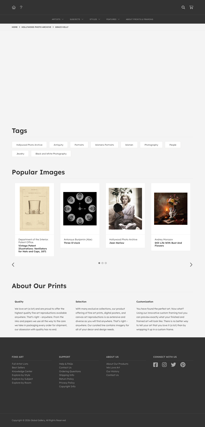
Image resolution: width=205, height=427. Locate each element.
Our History (112, 371)
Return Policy (66, 378)
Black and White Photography (51, 153)
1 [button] (99, 263)
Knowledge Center (22, 371)
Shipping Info (66, 375)
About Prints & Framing (139, 19)
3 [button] (106, 263)
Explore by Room (21, 382)
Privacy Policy (67, 382)
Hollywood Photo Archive (29, 144)
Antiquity (58, 144)
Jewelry (20, 153)
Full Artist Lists (20, 363)
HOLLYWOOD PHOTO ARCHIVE (36, 27)
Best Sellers (18, 367)
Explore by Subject (22, 378)
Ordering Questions (70, 371)
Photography (151, 144)
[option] (34, 220)
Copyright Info (67, 386)
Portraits (79, 144)
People (172, 144)
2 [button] (102, 263)
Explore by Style (21, 375)
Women (129, 144)
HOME (15, 27)
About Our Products (117, 363)
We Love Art (113, 367)
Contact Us (65, 367)
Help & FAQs (66, 363)
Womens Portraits (104, 144)
